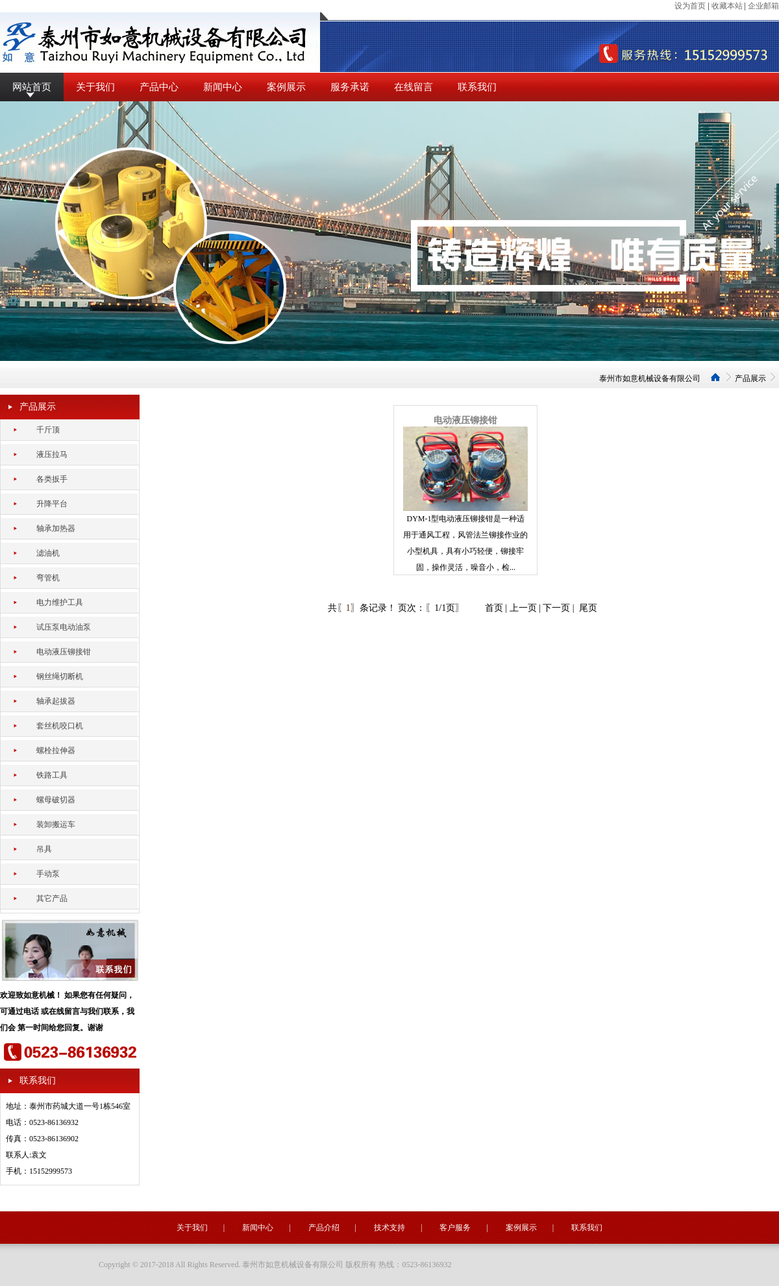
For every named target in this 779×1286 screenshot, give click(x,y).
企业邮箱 (763, 5)
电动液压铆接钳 (465, 420)
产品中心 (159, 87)
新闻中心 (222, 87)
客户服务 (455, 1227)
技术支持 (389, 1227)
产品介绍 (324, 1227)
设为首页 (690, 5)
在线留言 (413, 87)
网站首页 (31, 87)
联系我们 (477, 87)
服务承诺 (349, 87)
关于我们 (95, 87)
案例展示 (286, 87)
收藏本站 (727, 5)
